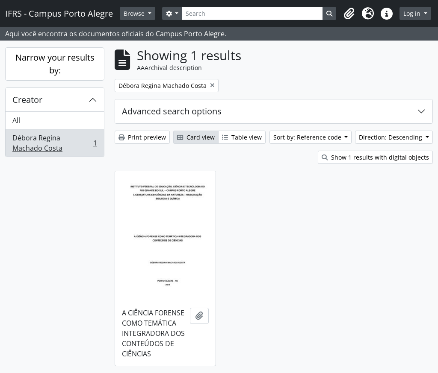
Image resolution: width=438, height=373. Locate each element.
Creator (27, 99)
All (16, 120)
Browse (135, 13)
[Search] (252, 13)
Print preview (142, 137)
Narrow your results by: (55, 64)
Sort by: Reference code (308, 137)
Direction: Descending (391, 137)
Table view (242, 137)
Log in (412, 13)
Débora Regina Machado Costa (54, 143)
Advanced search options (172, 111)
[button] (349, 13)
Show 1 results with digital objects (375, 157)
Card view (196, 137)
